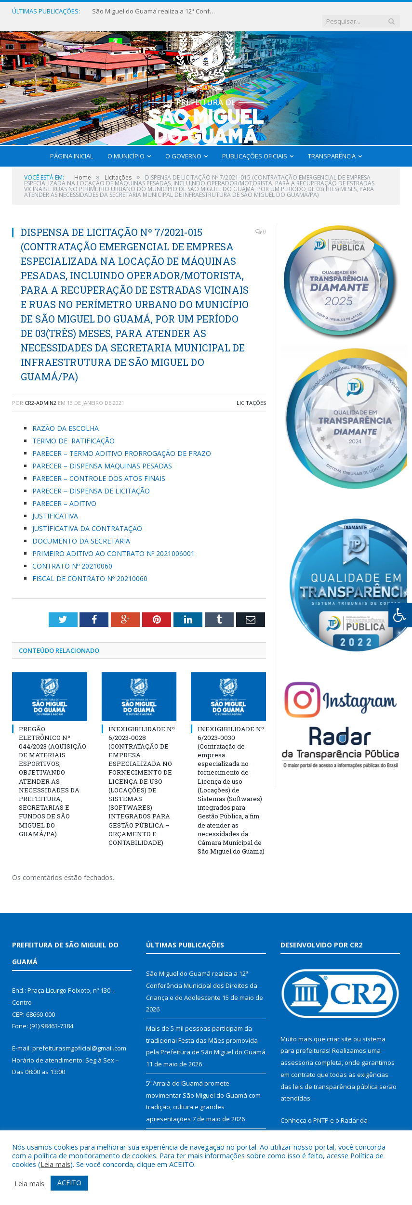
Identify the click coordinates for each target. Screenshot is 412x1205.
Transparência (332, 146)
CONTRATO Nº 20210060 (72, 556)
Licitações (251, 393)
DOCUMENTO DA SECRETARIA (81, 531)
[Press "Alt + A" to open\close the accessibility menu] (400, 615)
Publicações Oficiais (254, 146)
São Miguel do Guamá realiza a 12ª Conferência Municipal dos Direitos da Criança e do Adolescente (150, 11)
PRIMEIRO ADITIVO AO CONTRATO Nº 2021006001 (113, 543)
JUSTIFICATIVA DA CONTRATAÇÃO (87, 518)
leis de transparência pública (335, 1077)
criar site (339, 1029)
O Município (126, 146)
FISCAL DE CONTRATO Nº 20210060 (89, 568)
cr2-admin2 (40, 393)
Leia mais (55, 1164)
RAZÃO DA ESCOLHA (65, 419)
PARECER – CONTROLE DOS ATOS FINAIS (98, 468)
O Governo (183, 146)
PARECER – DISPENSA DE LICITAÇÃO (91, 481)
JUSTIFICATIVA (55, 506)
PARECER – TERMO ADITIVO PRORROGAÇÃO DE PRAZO (121, 443)
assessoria (296, 1053)
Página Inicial (71, 146)
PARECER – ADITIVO (64, 493)
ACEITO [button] (69, 1182)
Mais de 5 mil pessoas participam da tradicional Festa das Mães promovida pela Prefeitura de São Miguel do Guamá (206, 1031)
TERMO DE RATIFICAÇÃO (73, 431)
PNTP (321, 1110)
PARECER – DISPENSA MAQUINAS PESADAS (102, 456)
